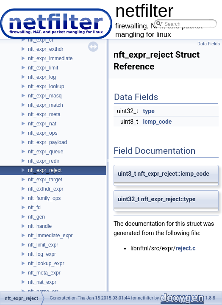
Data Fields (208, 44)
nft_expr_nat (42, 124)
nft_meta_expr (44, 273)
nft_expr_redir (43, 161)
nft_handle (40, 226)
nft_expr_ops (42, 133)
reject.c (185, 248)
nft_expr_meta (44, 114)
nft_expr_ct (40, 40)
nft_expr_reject (44, 170)
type (149, 111)
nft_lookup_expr (46, 263)
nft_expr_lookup (46, 86)
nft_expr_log (42, 77)
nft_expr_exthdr (45, 49)
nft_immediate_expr (50, 235)
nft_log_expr (42, 254)
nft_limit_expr (43, 245)
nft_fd (34, 208)
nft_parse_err (43, 291)
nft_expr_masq (44, 96)
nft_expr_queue (45, 152)
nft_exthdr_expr (45, 189)
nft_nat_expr (42, 282)
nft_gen (36, 217)
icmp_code (157, 121)
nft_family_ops (44, 198)
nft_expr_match (45, 105)
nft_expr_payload (47, 142)
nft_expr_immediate (50, 58)
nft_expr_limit (43, 68)
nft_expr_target (45, 180)
